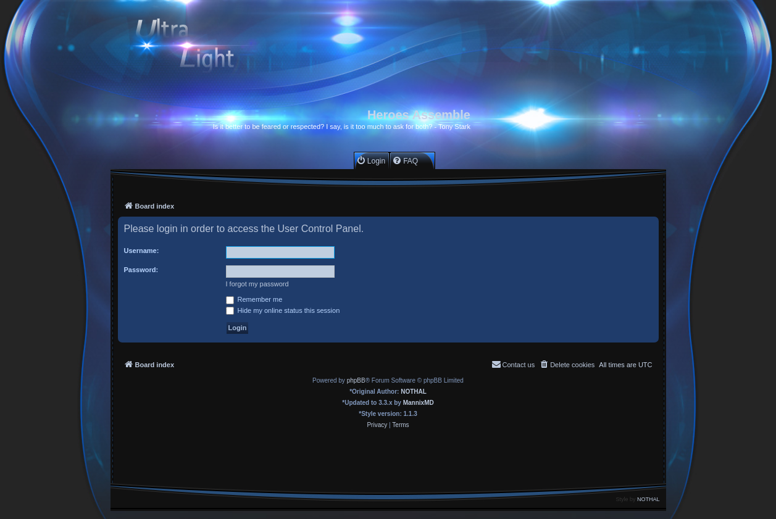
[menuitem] (370, 160)
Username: (141, 250)
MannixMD (418, 402)
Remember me (254, 299)
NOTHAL (414, 391)
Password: (141, 269)
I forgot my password (257, 284)
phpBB (356, 380)
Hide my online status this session (283, 310)
